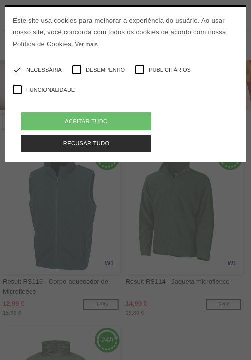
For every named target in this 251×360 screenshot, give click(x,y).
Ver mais (86, 45)
